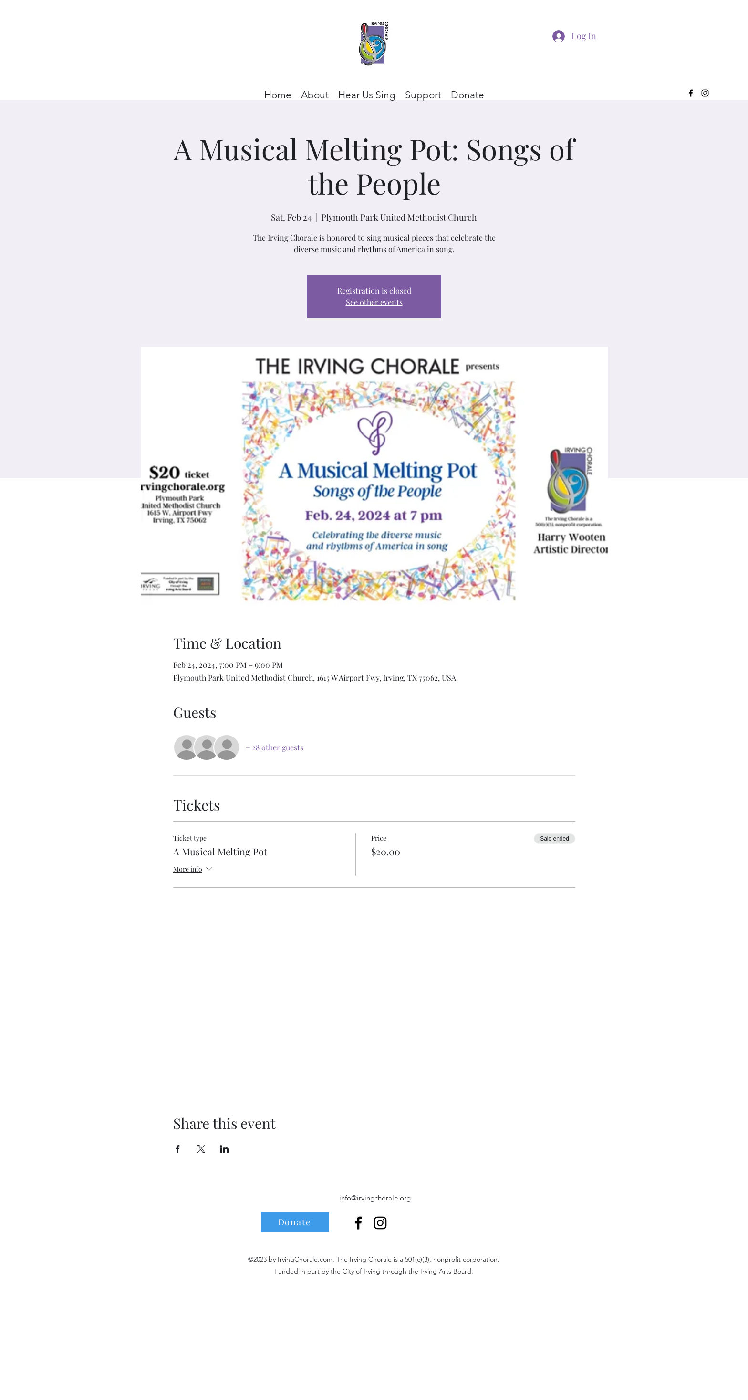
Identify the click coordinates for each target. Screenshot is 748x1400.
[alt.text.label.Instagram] (705, 93)
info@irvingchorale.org (375, 1197)
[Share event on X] (201, 1149)
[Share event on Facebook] (177, 1149)
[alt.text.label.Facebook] (691, 93)
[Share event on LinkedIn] (224, 1149)
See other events (374, 302)
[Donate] (295, 1222)
